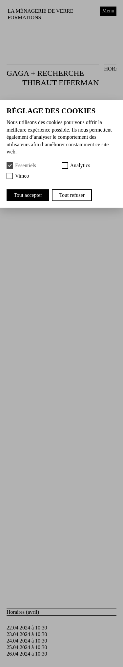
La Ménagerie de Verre (40, 11)
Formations (24, 17)
